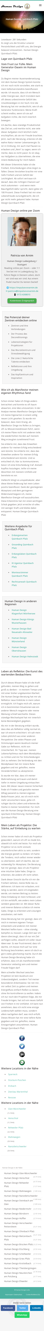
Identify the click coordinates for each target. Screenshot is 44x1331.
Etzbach (12, 1085)
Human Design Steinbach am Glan (22, 1202)
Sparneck (12, 1074)
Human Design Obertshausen (19, 649)
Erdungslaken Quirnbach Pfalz (24, 555)
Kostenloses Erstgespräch (22, 300)
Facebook (8, 1308)
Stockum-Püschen (17, 1080)
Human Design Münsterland (19, 640)
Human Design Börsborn (22, 1213)
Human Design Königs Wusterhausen (23, 621)
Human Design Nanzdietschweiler (22, 1196)
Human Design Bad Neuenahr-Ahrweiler (22, 630)
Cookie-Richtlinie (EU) (33, 1295)
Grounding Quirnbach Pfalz (22, 546)
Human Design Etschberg (22, 1249)
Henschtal (13, 1118)
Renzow (12, 1097)
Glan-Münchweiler (17, 1108)
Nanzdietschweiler (17, 1146)
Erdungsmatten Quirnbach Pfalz (20, 537)
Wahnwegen (14, 1137)
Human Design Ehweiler (22, 1281)
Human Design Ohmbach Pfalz (22, 1231)
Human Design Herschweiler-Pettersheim (22, 1225)
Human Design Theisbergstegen (22, 1268)
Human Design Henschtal (22, 1178)
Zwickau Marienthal (18, 1091)
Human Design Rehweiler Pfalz (22, 1184)
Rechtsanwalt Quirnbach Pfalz (24, 583)
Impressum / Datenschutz (13, 1295)
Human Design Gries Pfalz (22, 1258)
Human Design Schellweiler (22, 1254)
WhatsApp (22, 1315)
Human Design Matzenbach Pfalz (22, 1238)
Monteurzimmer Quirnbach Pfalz (20, 574)
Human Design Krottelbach (22, 1263)
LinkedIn (36, 1308)
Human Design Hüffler (22, 1218)
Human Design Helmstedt (25, 656)
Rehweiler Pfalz (15, 1127)
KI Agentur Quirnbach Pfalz (23, 565)
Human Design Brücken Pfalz (22, 1244)
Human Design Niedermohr (22, 1209)
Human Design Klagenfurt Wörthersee (23, 612)
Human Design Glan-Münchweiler (22, 1173)
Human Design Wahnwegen (22, 1191)
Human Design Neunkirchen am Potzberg (22, 1275)
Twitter (22, 1308)
